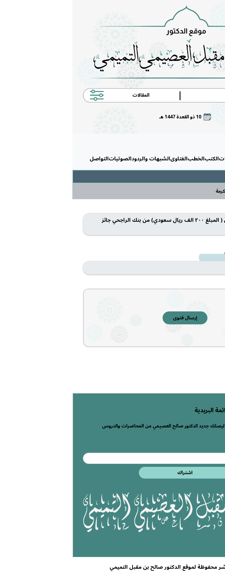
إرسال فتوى (112, 318)
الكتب (139, 158)
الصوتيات (47, 158)
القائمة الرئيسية (185, 142)
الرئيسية (204, 158)
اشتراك (112, 473)
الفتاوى (106, 158)
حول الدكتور (180, 158)
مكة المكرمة (155, 191)
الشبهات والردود (78, 158)
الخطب (123, 158)
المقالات (156, 158)
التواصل (26, 158)
